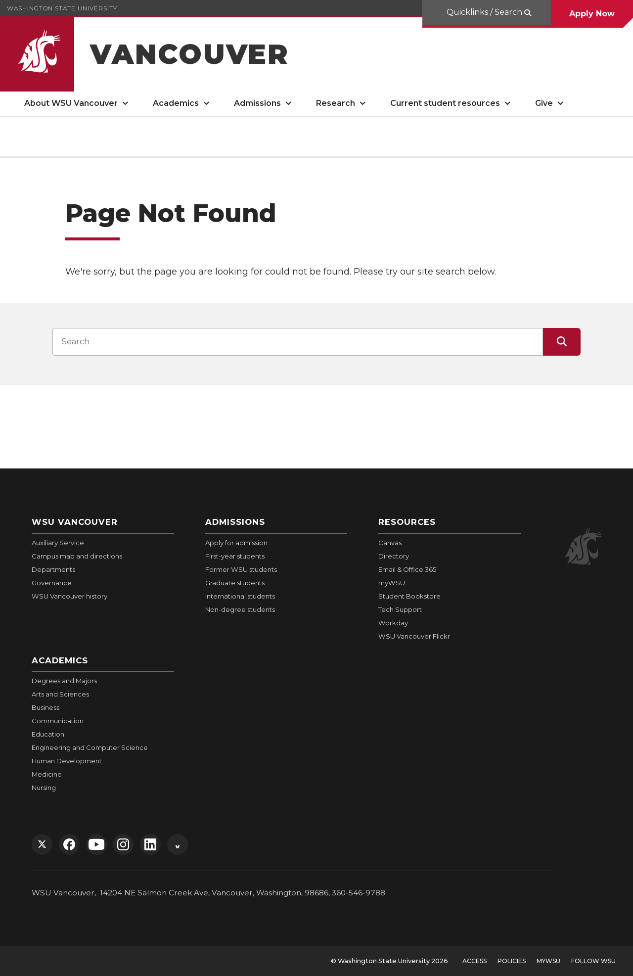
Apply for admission (236, 543)
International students (240, 596)
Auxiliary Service (58, 543)
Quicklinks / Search (484, 12)
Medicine (47, 774)
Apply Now (592, 13)
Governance (52, 583)
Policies (511, 961)
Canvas (390, 543)
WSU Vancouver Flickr (414, 636)
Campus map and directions (77, 556)
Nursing (44, 787)
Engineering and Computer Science (90, 747)
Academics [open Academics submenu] (176, 103)
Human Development (67, 761)
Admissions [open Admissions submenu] (257, 103)
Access (474, 961)
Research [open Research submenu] (335, 103)
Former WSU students (241, 569)
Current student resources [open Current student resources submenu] (445, 103)
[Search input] (297, 342)
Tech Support (400, 609)
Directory (393, 556)
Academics (60, 660)
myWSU (391, 583)
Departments (53, 569)
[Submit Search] (562, 342)
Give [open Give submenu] (544, 103)
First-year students (235, 556)
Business (45, 707)
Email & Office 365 (407, 569)
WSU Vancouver (75, 522)
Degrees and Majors (64, 681)
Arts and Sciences (60, 694)
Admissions (235, 522)
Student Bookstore (409, 596)
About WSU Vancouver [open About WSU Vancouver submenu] (71, 103)
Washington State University (62, 8)
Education (48, 734)
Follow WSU (593, 961)
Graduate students (235, 583)
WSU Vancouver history (69, 596)
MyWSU (548, 961)
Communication (58, 721)
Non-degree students (240, 609)
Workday (393, 623)
